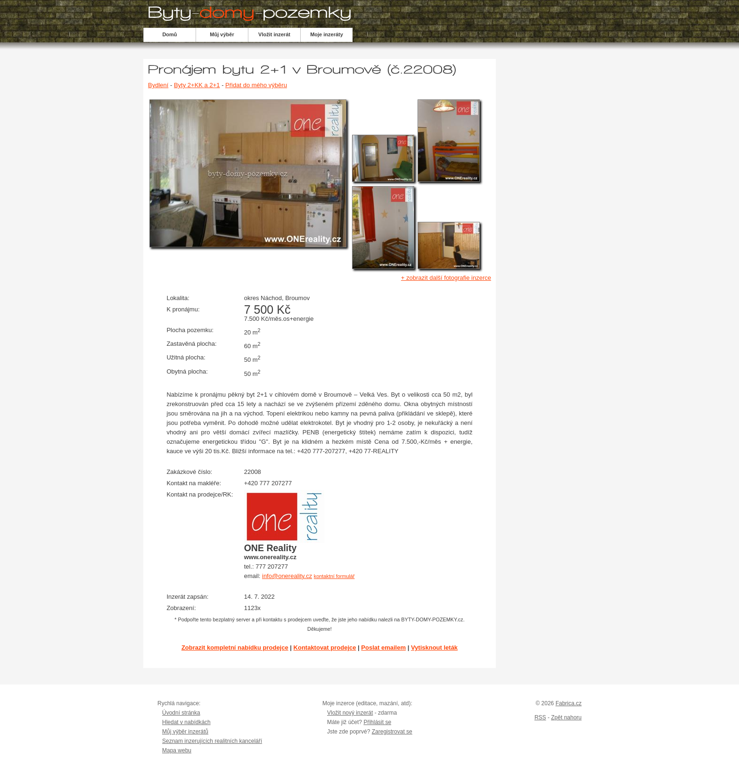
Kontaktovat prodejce (325, 647)
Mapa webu (176, 750)
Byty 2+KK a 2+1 (197, 85)
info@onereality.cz (287, 575)
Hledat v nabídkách (186, 722)
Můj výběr (222, 34)
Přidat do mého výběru (256, 85)
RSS (540, 717)
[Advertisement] (557, 205)
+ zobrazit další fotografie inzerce (446, 277)
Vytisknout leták (434, 647)
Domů (169, 34)
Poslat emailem (383, 647)
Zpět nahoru (566, 717)
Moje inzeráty (326, 34)
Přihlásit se (377, 722)
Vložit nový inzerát (350, 712)
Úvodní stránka (181, 712)
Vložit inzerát (274, 34)
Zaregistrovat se (392, 731)
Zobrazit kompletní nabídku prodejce (234, 647)
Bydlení (158, 85)
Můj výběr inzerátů (185, 731)
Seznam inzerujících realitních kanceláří (212, 741)
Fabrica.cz (569, 703)
